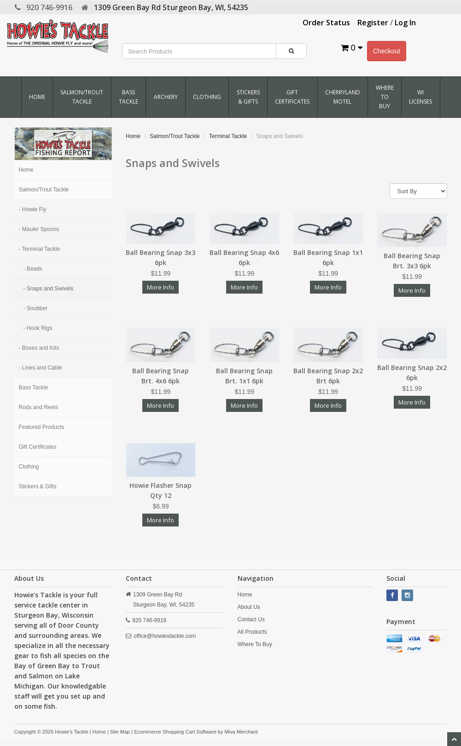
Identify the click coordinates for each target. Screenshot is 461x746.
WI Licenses (420, 96)
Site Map (120, 731)
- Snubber (35, 308)
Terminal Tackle (228, 136)
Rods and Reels (38, 407)
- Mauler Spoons (39, 229)
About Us (249, 607)
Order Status (326, 22)
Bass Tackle (128, 96)
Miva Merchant (240, 731)
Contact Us (251, 619)
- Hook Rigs (38, 328)
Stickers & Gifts (248, 96)
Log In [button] (405, 22)
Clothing (207, 97)
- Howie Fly (33, 209)
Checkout (386, 51)
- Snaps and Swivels (48, 288)
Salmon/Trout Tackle (81, 96)
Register (372, 22)
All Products (252, 632)
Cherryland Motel (342, 96)
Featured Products (41, 427)
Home (37, 97)
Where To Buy (385, 97)
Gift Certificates (292, 96)
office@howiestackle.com (165, 636)
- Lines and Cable (40, 367)
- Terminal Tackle (39, 249)
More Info (160, 287)
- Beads (32, 269)
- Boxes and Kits (39, 348)
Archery (166, 97)
